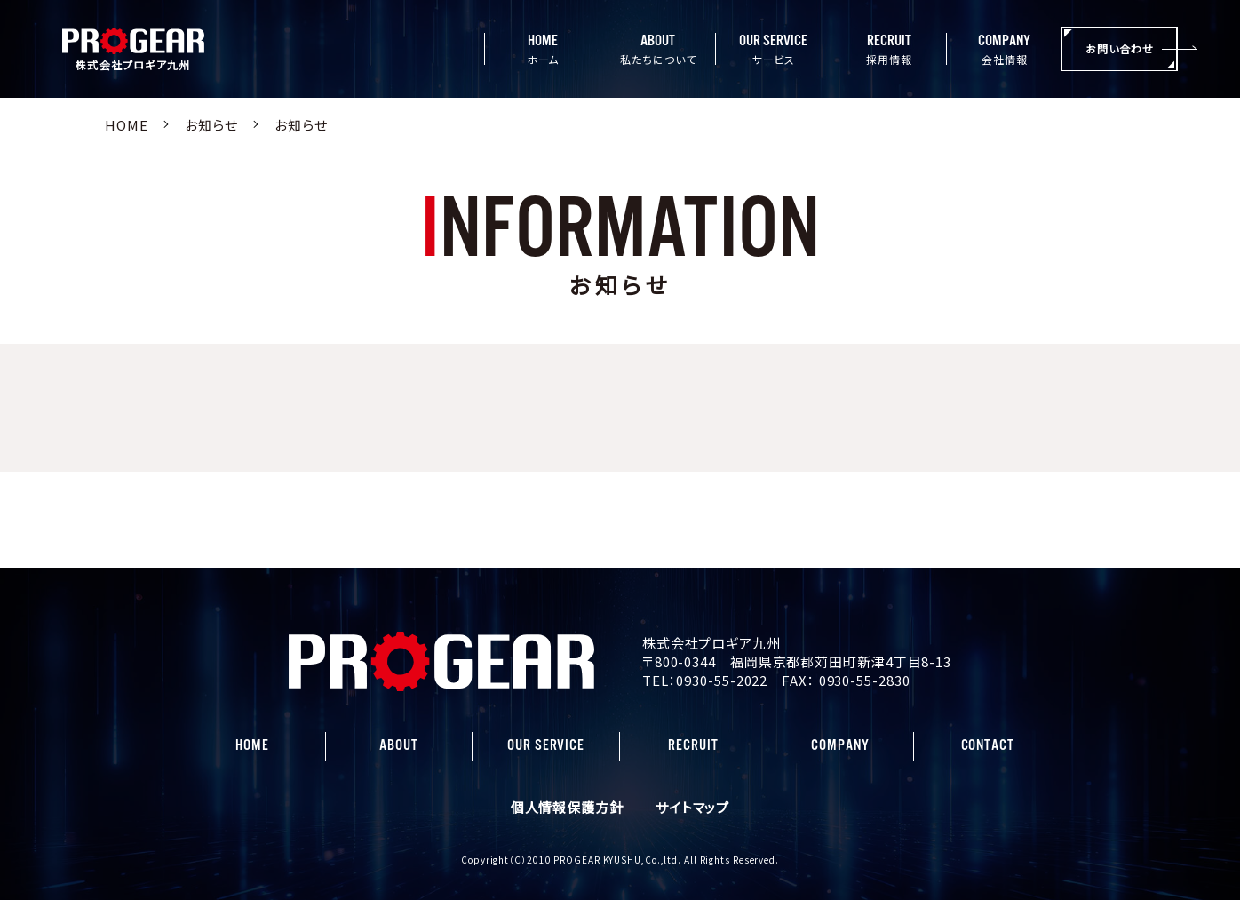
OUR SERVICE (545, 745)
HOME (252, 745)
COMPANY (840, 745)
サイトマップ (692, 807)
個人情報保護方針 (567, 807)
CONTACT (987, 745)
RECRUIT (693, 745)
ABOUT (398, 745)
